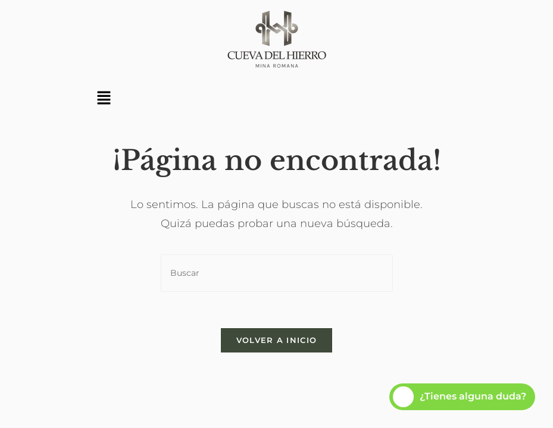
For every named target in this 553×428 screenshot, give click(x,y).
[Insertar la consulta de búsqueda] (277, 273)
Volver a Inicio (276, 340)
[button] (104, 99)
